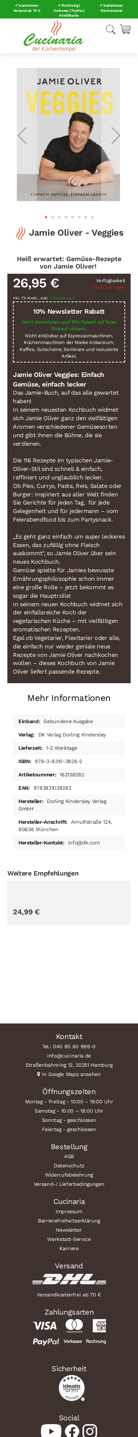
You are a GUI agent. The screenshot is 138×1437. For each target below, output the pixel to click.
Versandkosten (61, 298)
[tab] (69, 695)
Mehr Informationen (69, 698)
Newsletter (69, 1230)
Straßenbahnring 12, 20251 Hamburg (69, 1065)
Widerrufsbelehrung (69, 1175)
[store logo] (53, 36)
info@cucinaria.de (69, 1056)
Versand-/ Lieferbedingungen (69, 1184)
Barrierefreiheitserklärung (69, 1221)
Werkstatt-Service (69, 1239)
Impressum (69, 1211)
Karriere (68, 1248)
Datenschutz (69, 1165)
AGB (69, 1156)
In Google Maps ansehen (71, 1074)
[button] (22, 135)
